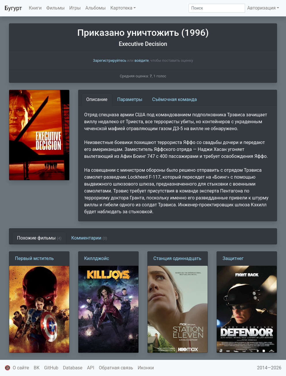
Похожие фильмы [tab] (39, 238)
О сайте (21, 368)
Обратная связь (116, 368)
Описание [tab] (97, 99)
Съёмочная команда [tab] (174, 99)
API (90, 368)
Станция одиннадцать (177, 258)
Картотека (121, 8)
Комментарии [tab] (89, 238)
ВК (36, 368)
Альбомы (95, 8)
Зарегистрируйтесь (109, 60)
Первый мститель (34, 258)
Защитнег (233, 258)
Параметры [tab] (129, 99)
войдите (141, 60)
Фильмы (55, 8)
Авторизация (261, 8)
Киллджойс (96, 258)
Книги (35, 8)
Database (72, 368)
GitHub (51, 368)
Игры (75, 8)
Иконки (146, 368)
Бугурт (13, 8)
